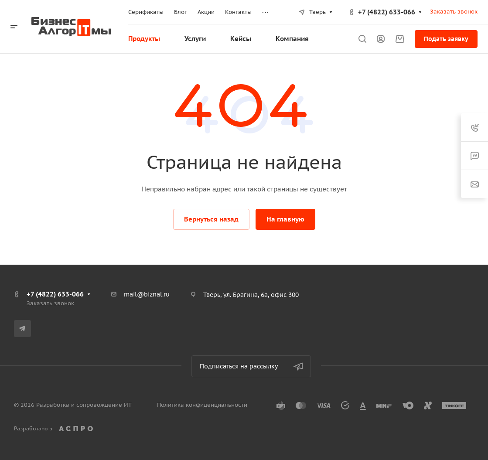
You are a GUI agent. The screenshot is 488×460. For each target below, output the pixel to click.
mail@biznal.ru (147, 294)
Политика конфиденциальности (202, 405)
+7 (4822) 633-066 (386, 12)
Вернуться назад (211, 219)
